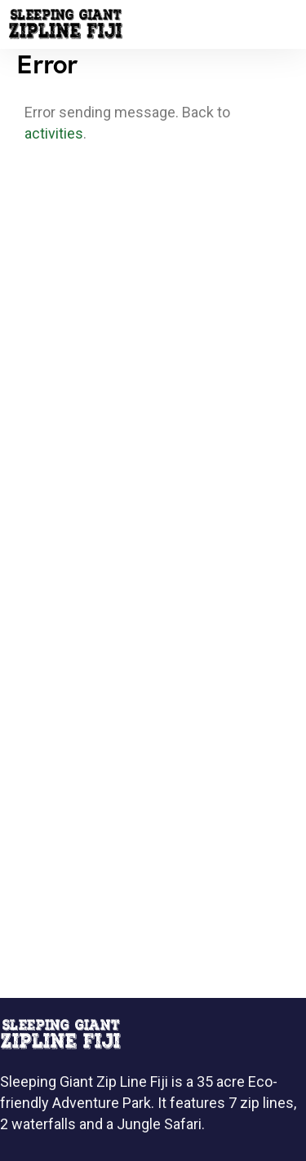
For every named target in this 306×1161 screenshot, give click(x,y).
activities (53, 133)
